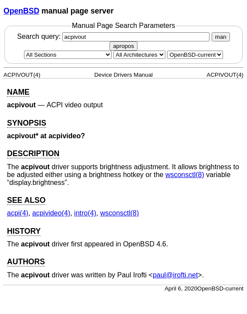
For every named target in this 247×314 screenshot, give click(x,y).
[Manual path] (195, 55)
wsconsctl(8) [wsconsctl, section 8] (184, 174)
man (220, 37)
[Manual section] (68, 55)
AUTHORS (26, 261)
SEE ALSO (26, 200)
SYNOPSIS (26, 123)
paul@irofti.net (175, 275)
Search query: (114, 36)
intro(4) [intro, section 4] (85, 213)
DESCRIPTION (33, 153)
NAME (18, 92)
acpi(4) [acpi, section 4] (17, 213)
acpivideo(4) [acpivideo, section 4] (51, 213)
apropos (123, 46)
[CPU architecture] (139, 55)
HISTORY (24, 231)
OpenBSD (21, 11)
